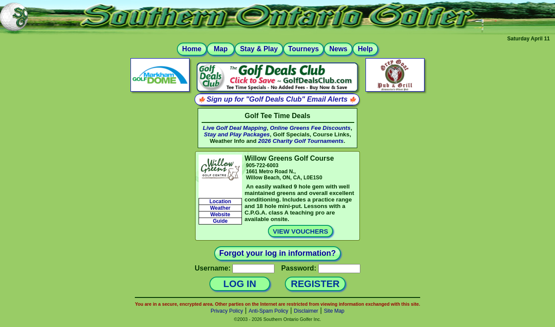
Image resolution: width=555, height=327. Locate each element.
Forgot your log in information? (277, 253)
